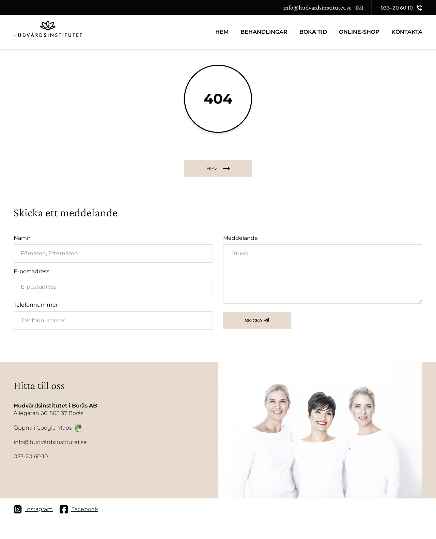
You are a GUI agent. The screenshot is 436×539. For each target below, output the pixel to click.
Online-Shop (359, 32)
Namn (22, 238)
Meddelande (240, 238)
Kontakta (406, 32)
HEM (222, 32)
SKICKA (253, 320)
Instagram (33, 509)
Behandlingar (263, 32)
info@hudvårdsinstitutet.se (50, 442)
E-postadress (31, 271)
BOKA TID (313, 32)
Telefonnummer (36, 305)
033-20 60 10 (31, 456)
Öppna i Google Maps (48, 428)
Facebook (79, 509)
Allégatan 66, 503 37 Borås (55, 409)
